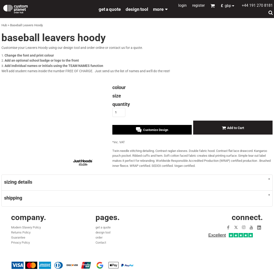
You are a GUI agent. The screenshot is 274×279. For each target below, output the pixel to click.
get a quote (103, 227)
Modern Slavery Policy (26, 227)
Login (182, 5)
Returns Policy (21, 232)
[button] (229, 6)
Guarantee (18, 237)
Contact (101, 242)
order (99, 237)
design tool (103, 232)
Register (198, 5)
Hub (4, 25)
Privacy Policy (20, 242)
